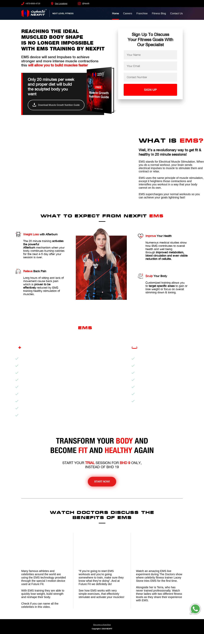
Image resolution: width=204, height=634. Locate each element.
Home (115, 13)
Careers (127, 13)
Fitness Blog (159, 13)
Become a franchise (102, 625)
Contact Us (176, 13)
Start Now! (102, 481)
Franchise (142, 13)
